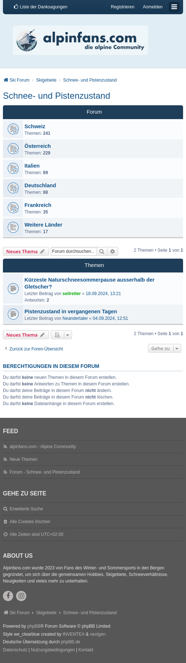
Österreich (37, 146)
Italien (32, 166)
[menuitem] (40, 7)
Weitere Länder (43, 225)
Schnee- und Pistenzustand (56, 96)
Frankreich (38, 205)
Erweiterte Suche (26, 508)
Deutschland (40, 185)
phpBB (34, 626)
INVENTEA (73, 634)
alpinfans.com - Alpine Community (43, 446)
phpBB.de (70, 641)
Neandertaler (75, 318)
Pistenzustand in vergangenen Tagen (70, 311)
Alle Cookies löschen (30, 521)
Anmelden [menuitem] (153, 6)
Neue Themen (23, 459)
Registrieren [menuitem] (122, 6)
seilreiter (71, 293)
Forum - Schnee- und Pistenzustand (45, 472)
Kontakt (85, 649)
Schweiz (34, 126)
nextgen (98, 634)
